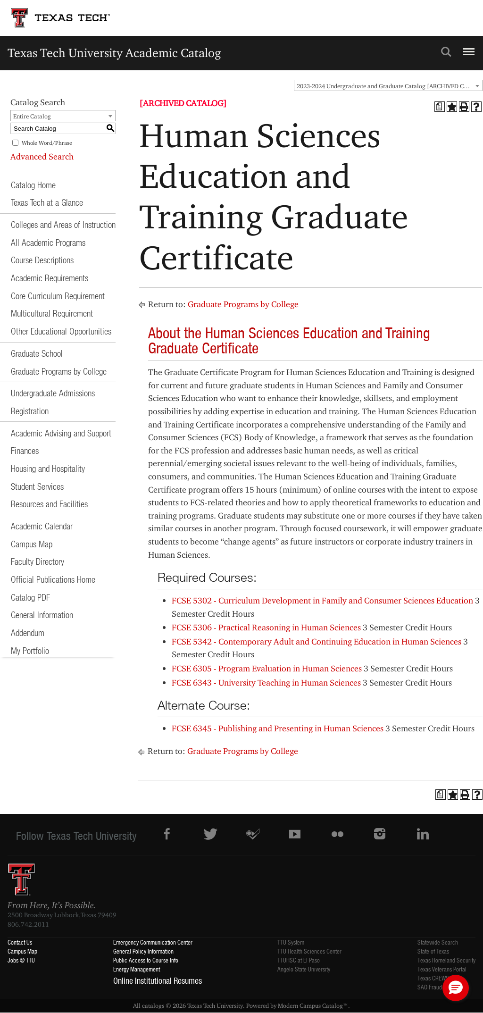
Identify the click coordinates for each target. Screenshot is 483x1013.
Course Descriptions (42, 259)
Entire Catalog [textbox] (32, 116)
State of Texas (433, 951)
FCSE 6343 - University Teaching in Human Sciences (266, 682)
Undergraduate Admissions (53, 392)
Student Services (37, 486)
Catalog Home (33, 184)
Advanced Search (42, 156)
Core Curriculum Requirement (58, 295)
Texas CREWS (433, 978)
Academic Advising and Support (61, 432)
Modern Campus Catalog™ (313, 1005)
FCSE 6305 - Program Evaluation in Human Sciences (267, 668)
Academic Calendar (42, 525)
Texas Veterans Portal (441, 969)
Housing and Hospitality (48, 468)
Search (446, 52)
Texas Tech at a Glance (47, 202)
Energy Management (136, 969)
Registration (30, 410)
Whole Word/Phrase (47, 142)
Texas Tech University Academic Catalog (114, 52)
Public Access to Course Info (145, 960)
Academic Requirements (49, 277)
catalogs (153, 1005)
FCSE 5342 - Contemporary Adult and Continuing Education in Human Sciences (316, 641)
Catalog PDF (30, 597)
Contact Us (20, 942)
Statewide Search (437, 942)
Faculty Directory (37, 561)
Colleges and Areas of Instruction (63, 224)
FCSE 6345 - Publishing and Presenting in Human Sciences (277, 728)
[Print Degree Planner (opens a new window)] (439, 106)
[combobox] (388, 85)
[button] (455, 988)
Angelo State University (303, 969)
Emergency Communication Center (152, 942)
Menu (467, 47)
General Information (42, 614)
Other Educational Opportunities (61, 331)
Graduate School (37, 353)
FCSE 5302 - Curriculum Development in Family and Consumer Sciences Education (322, 600)
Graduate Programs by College (59, 371)
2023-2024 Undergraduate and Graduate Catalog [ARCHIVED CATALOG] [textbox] (389, 86)
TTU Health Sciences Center (309, 951)
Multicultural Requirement (52, 313)
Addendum (27, 632)
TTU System (290, 942)
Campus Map (31, 543)
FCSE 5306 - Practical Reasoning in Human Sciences (266, 627)
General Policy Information (143, 951)
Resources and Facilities (49, 503)
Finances (25, 450)
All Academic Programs (48, 242)
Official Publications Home (53, 579)
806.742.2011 (28, 924)
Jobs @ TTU (21, 960)
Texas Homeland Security (446, 960)
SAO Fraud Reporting (441, 987)
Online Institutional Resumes (157, 980)
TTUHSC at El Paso (298, 960)
